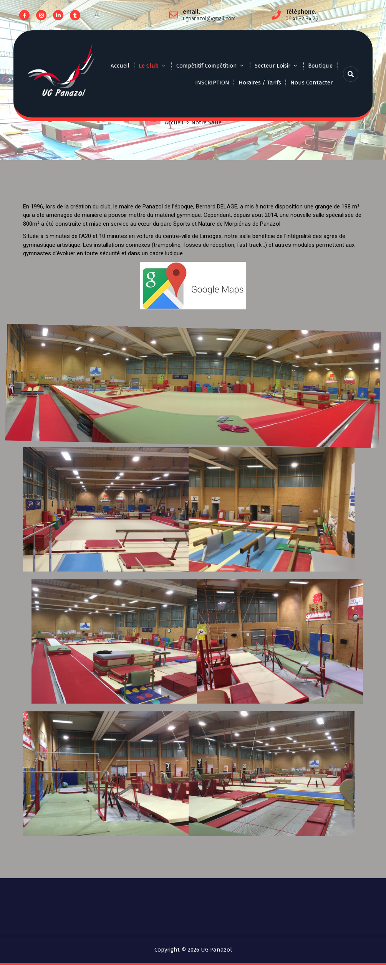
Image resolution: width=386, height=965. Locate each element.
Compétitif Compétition (206, 65)
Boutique (320, 65)
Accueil (120, 65)
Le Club (149, 65)
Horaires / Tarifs (260, 82)
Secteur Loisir (272, 65)
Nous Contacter (311, 82)
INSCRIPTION (212, 82)
